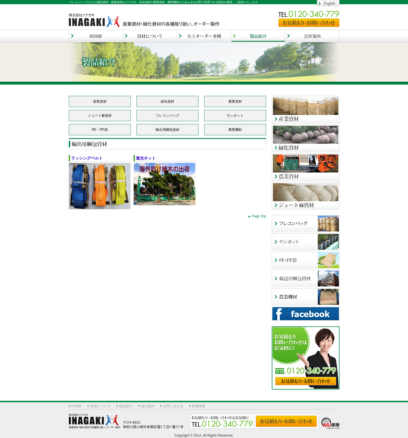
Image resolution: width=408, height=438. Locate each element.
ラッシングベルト (87, 158)
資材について (150, 36)
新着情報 (198, 406)
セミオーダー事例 (204, 36)
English (328, 3)
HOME (96, 36)
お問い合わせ (173, 406)
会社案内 (312, 36)
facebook (305, 314)
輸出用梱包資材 (305, 278)
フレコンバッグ (305, 223)
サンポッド (305, 241)
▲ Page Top (257, 216)
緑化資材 (305, 138)
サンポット (235, 116)
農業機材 (305, 296)
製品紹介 (126, 406)
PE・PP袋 (305, 260)
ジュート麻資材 (305, 195)
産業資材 (305, 109)
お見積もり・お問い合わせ (308, 22)
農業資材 (305, 167)
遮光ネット (148, 158)
